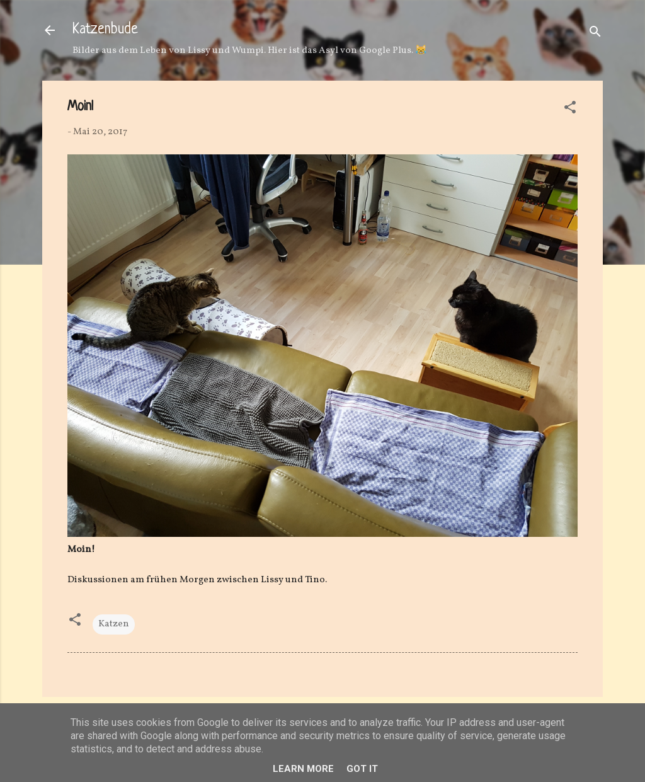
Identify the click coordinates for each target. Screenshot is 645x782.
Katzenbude (105, 30)
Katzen (113, 624)
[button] (570, 110)
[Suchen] (595, 34)
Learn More (303, 768)
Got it (362, 768)
